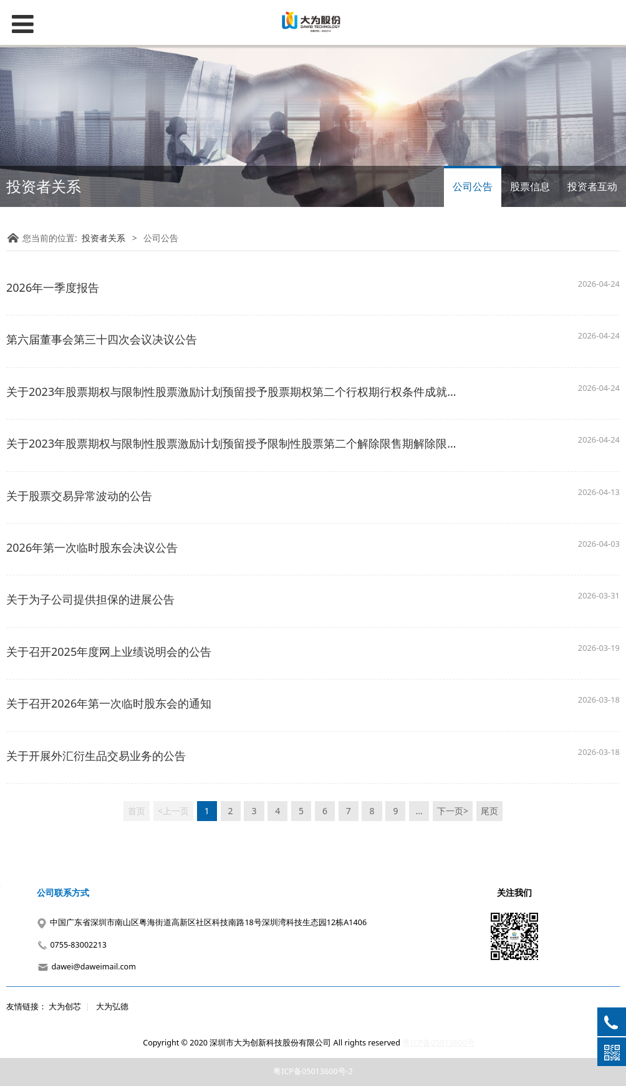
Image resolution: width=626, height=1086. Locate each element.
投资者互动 (592, 186)
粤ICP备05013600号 (438, 1042)
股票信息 (530, 186)
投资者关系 (103, 238)
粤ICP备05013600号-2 (313, 1071)
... (419, 811)
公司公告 (473, 186)
